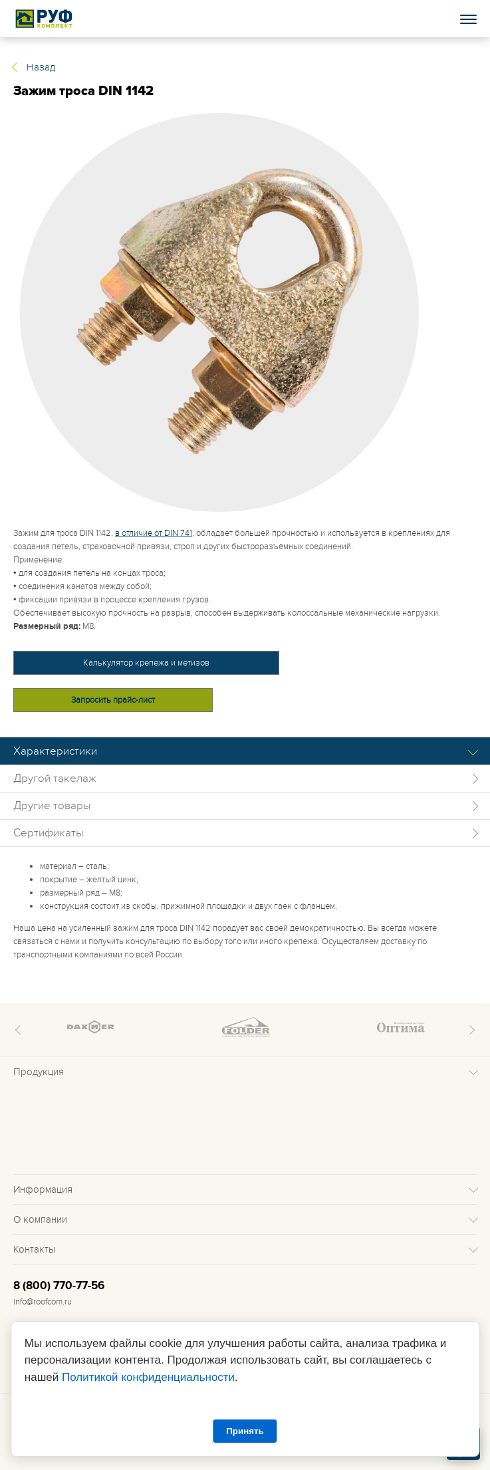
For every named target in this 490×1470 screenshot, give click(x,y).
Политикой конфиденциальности (148, 1377)
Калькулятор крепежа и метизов (146, 663)
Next (470, 1030)
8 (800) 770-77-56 (58, 1285)
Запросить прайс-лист (113, 700)
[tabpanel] (245, 312)
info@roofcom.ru (42, 1301)
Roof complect (44, 18)
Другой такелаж (54, 778)
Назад (41, 67)
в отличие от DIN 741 (153, 533)
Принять (244, 1431)
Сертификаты (48, 833)
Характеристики (55, 751)
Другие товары (52, 805)
